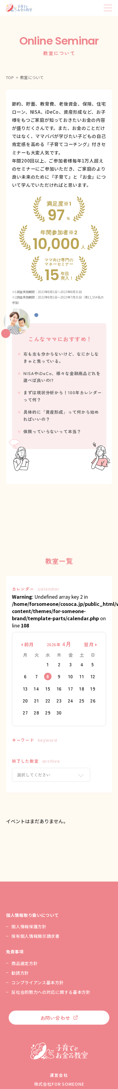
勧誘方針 (20, 973)
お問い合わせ (55, 1017)
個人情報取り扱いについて (32, 915)
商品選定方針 (24, 963)
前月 (29, 644)
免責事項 (15, 952)
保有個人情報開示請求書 (35, 936)
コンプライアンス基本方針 (37, 982)
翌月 (89, 644)
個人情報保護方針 (29, 926)
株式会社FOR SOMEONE (59, 1084)
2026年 (59, 644)
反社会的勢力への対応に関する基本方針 (51, 992)
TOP (10, 77)
